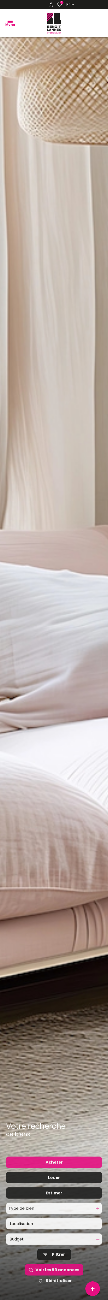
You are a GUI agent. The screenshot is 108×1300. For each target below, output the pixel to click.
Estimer (54, 1205)
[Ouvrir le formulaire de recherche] (54, 1266)
